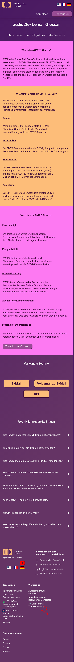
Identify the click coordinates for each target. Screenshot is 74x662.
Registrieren (62, 14)
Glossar (6, 622)
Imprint (6, 651)
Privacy (6, 643)
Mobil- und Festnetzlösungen (11, 596)
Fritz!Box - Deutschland (49, 573)
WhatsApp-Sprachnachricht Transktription (11, 604)
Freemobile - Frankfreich (50, 560)
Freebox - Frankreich (48, 564)
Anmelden (42, 14)
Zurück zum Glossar (17, 346)
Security (7, 639)
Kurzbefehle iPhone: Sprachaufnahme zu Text (13, 614)
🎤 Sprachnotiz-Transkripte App (40, 605)
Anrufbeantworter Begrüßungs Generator (39, 598)
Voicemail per (12, 590)
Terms (6, 647)
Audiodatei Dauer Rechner (36, 592)
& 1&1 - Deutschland (49, 569)
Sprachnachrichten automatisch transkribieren (50, 553)
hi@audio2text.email (12, 557)
